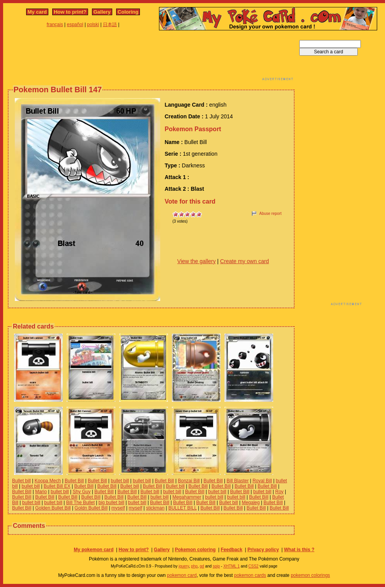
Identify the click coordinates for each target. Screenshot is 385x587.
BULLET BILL (182, 508)
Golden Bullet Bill (53, 508)
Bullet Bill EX (57, 486)
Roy (279, 491)
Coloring (128, 12)
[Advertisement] (151, 57)
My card (37, 12)
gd (202, 566)
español (75, 24)
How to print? (70, 12)
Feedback (231, 549)
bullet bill (120, 480)
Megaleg (251, 502)
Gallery (102, 12)
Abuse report (270, 213)
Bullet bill (21, 480)
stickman (155, 508)
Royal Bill (262, 480)
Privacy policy (263, 549)
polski (93, 24)
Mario (41, 491)
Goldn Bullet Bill (91, 508)
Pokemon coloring (195, 549)
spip (216, 566)
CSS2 (253, 566)
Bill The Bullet (80, 502)
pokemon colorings (310, 575)
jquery (183, 566)
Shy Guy (81, 491)
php (194, 566)
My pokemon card (93, 549)
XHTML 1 (231, 566)
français (55, 24)
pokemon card (182, 575)
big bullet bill (111, 502)
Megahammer (186, 497)
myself (118, 508)
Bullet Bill (74, 480)
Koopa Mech (48, 480)
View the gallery (196, 261)
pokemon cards (250, 575)
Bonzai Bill (189, 480)
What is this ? (299, 549)
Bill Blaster (237, 480)
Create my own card (244, 261)
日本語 (110, 24)
